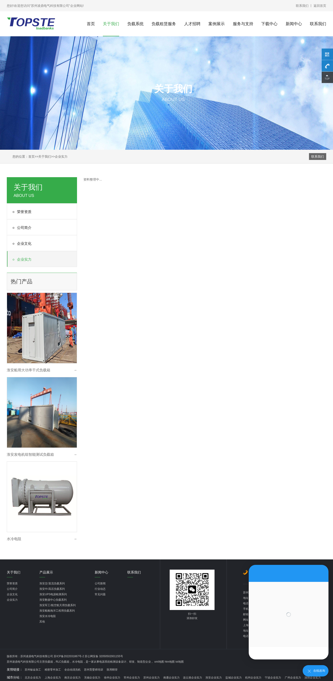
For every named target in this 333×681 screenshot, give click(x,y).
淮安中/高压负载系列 (52, 588)
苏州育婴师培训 (93, 669)
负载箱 (49, 661)
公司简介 (21, 227)
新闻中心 (294, 24)
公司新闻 (100, 583)
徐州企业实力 (112, 677)
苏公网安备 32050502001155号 (104, 656)
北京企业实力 (33, 677)
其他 (42, 621)
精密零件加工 (53, 669)
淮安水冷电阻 (47, 616)
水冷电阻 (77, 661)
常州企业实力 (132, 677)
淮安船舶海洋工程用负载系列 (57, 610)
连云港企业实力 (192, 677)
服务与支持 (243, 24)
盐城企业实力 (233, 677)
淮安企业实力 (213, 677)
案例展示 (216, 24)
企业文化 (21, 243)
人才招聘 (192, 24)
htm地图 (170, 661)
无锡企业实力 (92, 677)
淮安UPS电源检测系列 (53, 594)
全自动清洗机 (72, 669)
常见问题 (100, 594)
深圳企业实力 (312, 677)
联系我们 (302, 5)
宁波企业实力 (273, 677)
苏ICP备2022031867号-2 (69, 656)
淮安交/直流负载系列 (52, 583)
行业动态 (100, 588)
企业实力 (61, 156)
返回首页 (320, 5)
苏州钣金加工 (33, 669)
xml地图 (159, 661)
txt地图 (180, 661)
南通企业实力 (171, 677)
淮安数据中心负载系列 (53, 599)
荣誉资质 (21, 212)
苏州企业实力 (151, 677)
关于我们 (111, 24)
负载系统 (135, 24)
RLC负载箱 (62, 661)
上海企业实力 (53, 677)
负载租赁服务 (164, 24)
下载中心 (269, 24)
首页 (91, 24)
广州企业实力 (293, 677)
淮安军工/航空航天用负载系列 (57, 605)
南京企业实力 (72, 677)
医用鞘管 (112, 669)
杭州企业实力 (253, 677)
